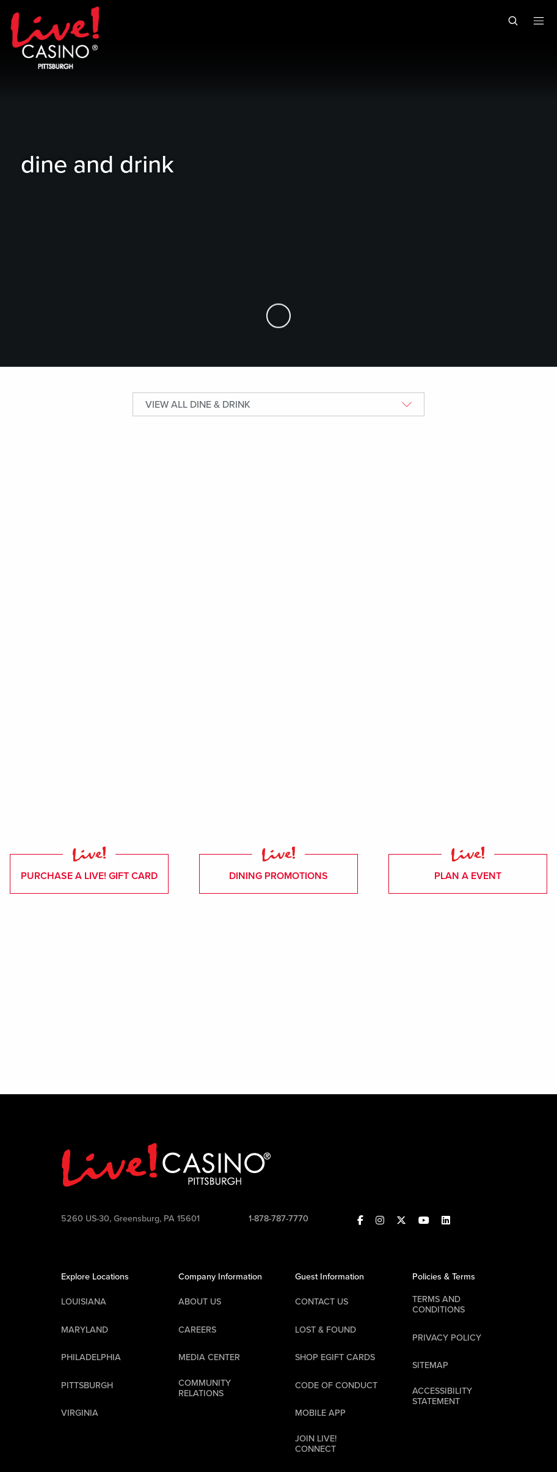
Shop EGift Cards (335, 1357)
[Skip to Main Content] (278, 316)
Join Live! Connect (316, 1443)
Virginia (79, 1413)
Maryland (84, 1330)
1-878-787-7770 (278, 1218)
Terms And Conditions (438, 1304)
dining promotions (278, 868)
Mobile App (320, 1413)
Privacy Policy (446, 1338)
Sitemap (430, 1365)
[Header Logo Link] (55, 37)
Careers (197, 1330)
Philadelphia (91, 1357)
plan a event (467, 868)
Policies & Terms (443, 1276)
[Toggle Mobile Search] (513, 21)
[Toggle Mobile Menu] (538, 21)
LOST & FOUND (325, 1330)
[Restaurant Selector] (278, 404)
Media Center (209, 1357)
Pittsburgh (87, 1385)
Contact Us (321, 1302)
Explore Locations (95, 1276)
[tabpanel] (278, 629)
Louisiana (83, 1302)
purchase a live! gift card (89, 868)
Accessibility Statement (442, 1396)
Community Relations (204, 1388)
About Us (199, 1302)
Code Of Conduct (336, 1385)
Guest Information (329, 1276)
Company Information (220, 1276)
